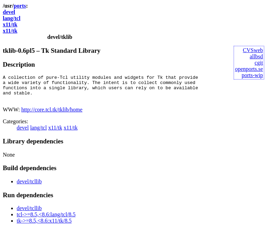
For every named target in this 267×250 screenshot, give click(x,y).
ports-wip (252, 75)
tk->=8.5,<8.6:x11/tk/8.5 (44, 226)
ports (20, 6)
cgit (258, 63)
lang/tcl (12, 18)
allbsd (256, 56)
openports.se (249, 69)
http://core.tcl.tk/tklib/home (51, 115)
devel (9, 12)
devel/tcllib (29, 187)
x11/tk (10, 24)
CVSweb (253, 50)
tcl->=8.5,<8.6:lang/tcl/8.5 (46, 220)
